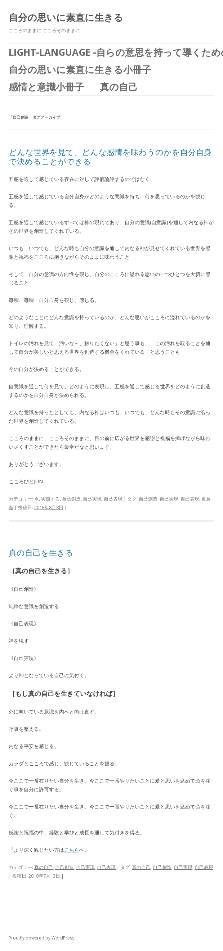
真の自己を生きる (41, 552)
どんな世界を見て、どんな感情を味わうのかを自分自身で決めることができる (110, 156)
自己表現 (113, 498)
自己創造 (71, 498)
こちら (71, 849)
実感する (50, 498)
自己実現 (92, 498)
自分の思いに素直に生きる (66, 17)
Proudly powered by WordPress (41, 938)
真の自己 (43, 867)
